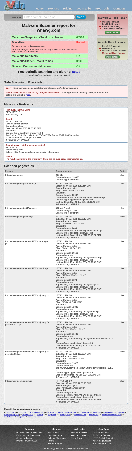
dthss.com (22, 412)
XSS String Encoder (102, 441)
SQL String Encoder (102, 443)
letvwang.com (65, 415)
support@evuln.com (32, 435)
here (28, 95)
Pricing (68, 8)
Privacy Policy (49, 449)
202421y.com (84, 412)
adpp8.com (108, 412)
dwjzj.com (20, 417)
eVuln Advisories (78, 435)
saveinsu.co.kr (27, 415)
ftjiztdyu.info (93, 415)
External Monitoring (57, 438)
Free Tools (102, 8)
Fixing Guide (76, 438)
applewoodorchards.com (67, 412)
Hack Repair (53, 433)
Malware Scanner (101, 433)
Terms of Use (59, 449)
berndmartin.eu (80, 415)
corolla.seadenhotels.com (111, 415)
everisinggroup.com (11, 415)
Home (40, 8)
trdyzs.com (97, 412)
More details (112, 32)
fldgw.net (120, 412)
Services (53, 8)
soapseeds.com (34, 417)
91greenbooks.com (37, 412)
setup (76, 71)
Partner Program (55, 443)
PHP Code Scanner (102, 435)
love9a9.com (8, 417)
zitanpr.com (10, 412)
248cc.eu (40, 415)
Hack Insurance (55, 435)
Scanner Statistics (79, 433)
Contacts (119, 8)
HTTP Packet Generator (104, 438)
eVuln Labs (84, 8)
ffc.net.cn (50, 412)
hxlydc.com (52, 415)
